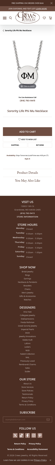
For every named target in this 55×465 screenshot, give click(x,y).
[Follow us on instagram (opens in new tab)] (33, 435)
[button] (10, 18)
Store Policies (27, 390)
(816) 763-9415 (27, 100)
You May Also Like (27, 180)
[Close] (51, 3)
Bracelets (27, 285)
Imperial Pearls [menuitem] (27, 329)
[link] (27, 8)
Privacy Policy (27, 401)
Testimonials (27, 394)
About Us (27, 383)
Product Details (27, 172)
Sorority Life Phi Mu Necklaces (18, 30)
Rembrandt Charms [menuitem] (27, 364)
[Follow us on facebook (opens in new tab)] (27, 435)
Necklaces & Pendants (27, 282)
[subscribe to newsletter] (48, 419)
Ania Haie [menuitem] (27, 311)
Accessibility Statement (37, 449)
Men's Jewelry (27, 292)
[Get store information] (27, 217)
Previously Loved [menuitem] (27, 361)
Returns (40, 145)
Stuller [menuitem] (27, 371)
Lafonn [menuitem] (27, 343)
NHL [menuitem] (27, 357)
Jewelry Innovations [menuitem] (27, 336)
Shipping (15, 145)
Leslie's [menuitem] (27, 347)
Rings (27, 275)
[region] (27, 65)
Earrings (27, 278)
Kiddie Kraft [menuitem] (28, 340)
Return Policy (27, 397)
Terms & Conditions (27, 404)
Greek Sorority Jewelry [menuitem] (27, 325)
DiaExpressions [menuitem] (27, 318)
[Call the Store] (27, 213)
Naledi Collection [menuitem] (27, 354)
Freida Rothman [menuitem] (27, 322)
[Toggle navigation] (4, 18)
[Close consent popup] (50, 460)
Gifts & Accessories (27, 296)
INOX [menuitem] (27, 332)
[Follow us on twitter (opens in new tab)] (15, 435)
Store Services (27, 387)
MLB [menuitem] (27, 350)
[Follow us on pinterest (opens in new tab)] (40, 435)
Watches (27, 299)
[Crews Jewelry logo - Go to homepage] (27, 17)
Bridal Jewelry (27, 271)
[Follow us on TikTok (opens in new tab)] (21, 435)
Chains (28, 289)
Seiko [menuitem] (27, 368)
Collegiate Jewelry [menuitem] (27, 315)
